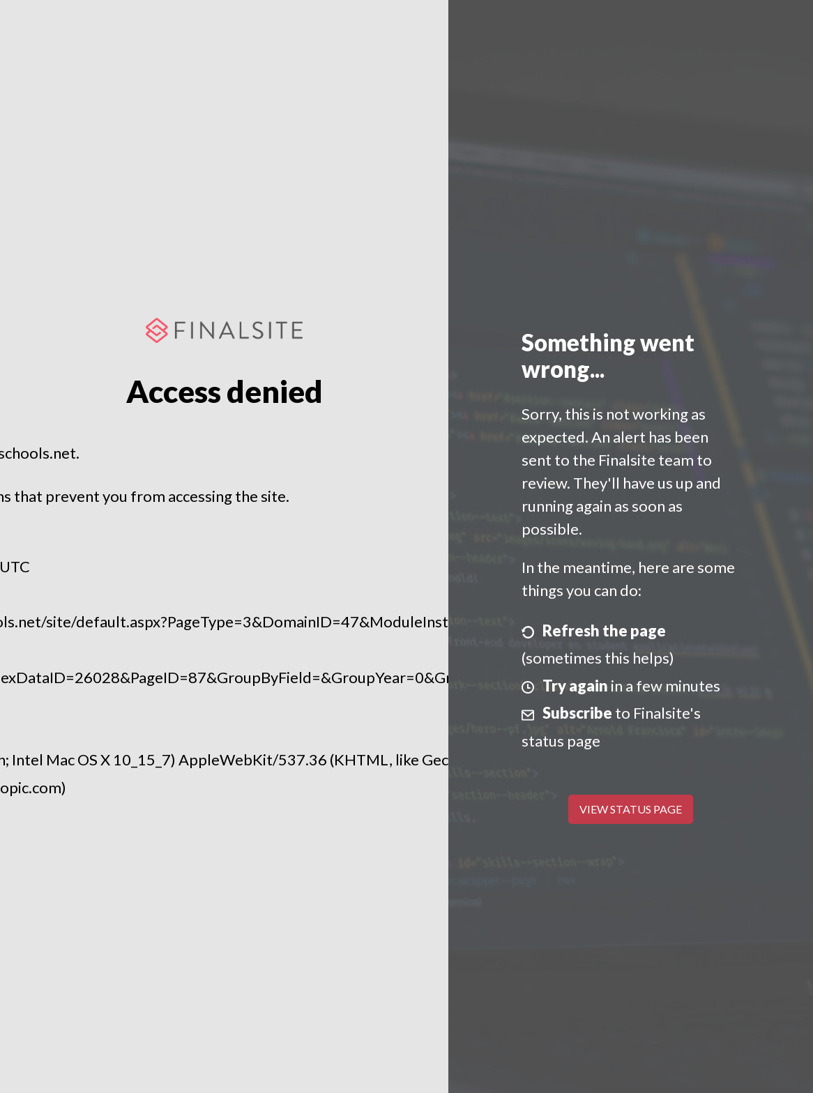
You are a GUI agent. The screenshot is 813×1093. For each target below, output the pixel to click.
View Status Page (630, 809)
